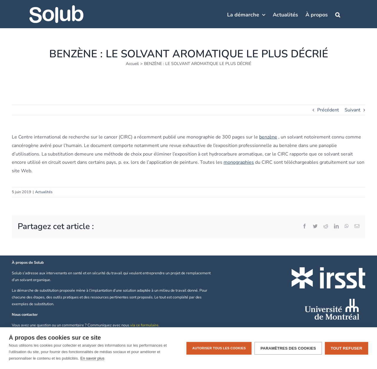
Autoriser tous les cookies (219, 348)
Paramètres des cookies (288, 348)
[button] (337, 14)
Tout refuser (346, 348)
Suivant (353, 110)
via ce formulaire (144, 325)
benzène (268, 137)
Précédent (328, 110)
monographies (239, 162)
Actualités (43, 192)
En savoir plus (92, 358)
